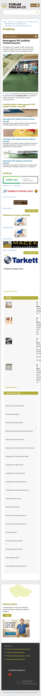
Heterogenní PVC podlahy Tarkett (15, 24)
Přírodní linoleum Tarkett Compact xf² (16, 524)
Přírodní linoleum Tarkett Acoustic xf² (16, 515)
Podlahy (10, 22)
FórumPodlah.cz (8, 692)
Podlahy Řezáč (7, 239)
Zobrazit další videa (10, 291)
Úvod (4, 22)
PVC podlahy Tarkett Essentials (14, 541)
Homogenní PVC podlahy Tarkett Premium (17, 490)
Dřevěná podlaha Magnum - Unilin (18, 656)
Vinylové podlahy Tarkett (12, 557)
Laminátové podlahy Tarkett (13, 498)
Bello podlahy (7, 208)
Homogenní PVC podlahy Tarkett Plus (16, 482)
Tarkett (21, 259)
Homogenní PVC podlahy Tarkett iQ (15, 473)
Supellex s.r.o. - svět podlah (11, 185)
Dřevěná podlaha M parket (15, 659)
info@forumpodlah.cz (17, 670)
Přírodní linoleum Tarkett (12, 507)
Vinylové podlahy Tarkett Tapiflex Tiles (16, 566)
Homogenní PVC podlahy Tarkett (14, 465)
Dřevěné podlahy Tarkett (12, 414)
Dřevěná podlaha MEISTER (15, 652)
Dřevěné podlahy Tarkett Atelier (14, 422)
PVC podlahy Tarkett (31, 22)
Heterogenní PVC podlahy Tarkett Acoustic (18, 26)
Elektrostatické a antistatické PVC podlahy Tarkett (19, 431)
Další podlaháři (30, 252)
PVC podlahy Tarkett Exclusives (14, 549)
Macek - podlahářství (9, 250)
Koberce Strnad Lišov (9, 197)
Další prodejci (31, 211)
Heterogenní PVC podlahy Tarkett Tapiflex (17, 456)
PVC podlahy (19, 22)
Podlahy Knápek (8, 227)
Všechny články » (11, 387)
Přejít (8, 615)
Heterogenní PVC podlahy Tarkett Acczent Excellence (20, 448)
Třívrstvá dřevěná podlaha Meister (18, 649)
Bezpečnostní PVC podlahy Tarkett (15, 406)
